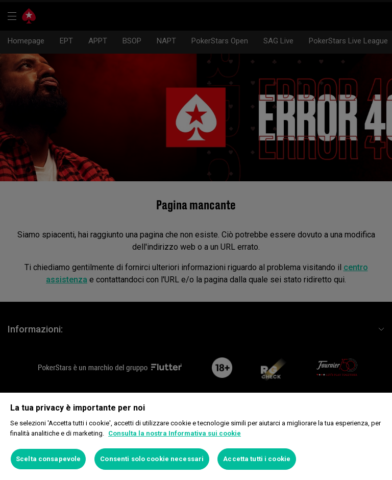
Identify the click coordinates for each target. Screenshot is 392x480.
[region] (196, 436)
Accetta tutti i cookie (256, 459)
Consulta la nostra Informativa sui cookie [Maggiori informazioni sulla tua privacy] (174, 433)
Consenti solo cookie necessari (152, 459)
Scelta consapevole (48, 459)
